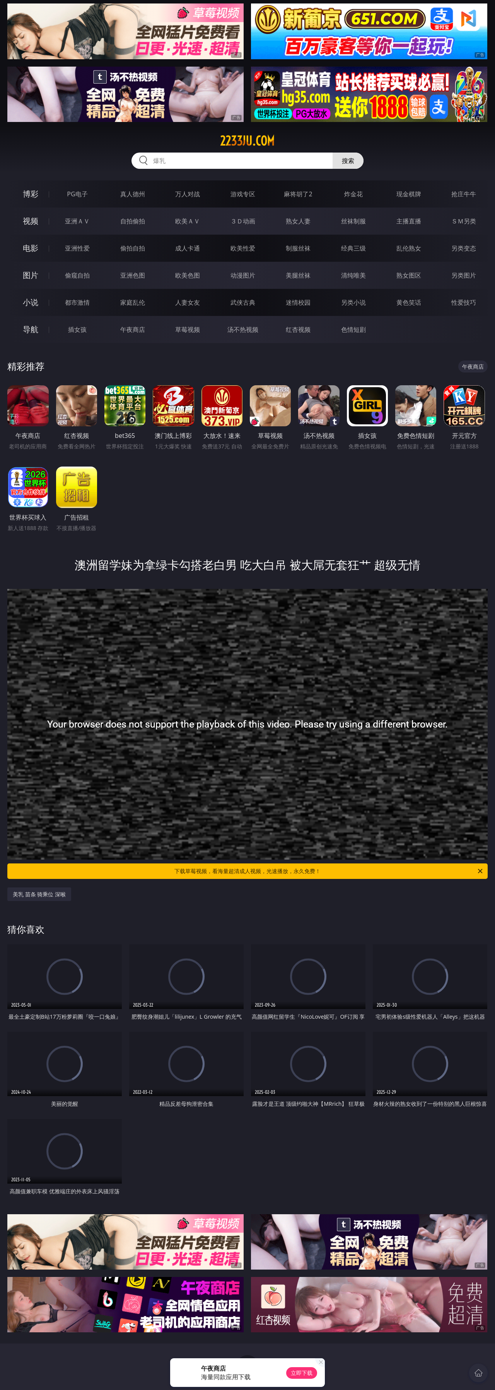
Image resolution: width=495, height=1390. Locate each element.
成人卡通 (187, 248)
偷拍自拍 (132, 248)
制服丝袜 (298, 248)
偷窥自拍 (77, 275)
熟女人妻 (298, 221)
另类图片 (463, 275)
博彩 (30, 194)
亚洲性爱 (77, 248)
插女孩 (77, 329)
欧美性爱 (242, 248)
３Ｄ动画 (242, 221)
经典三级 (353, 248)
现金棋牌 (408, 194)
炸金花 (353, 194)
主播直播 (408, 221)
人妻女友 (187, 302)
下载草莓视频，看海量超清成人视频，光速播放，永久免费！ (329, 871)
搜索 (348, 160)
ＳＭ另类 (463, 221)
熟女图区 (408, 275)
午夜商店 (132, 329)
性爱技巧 (463, 302)
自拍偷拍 (132, 221)
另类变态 (463, 248)
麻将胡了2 (298, 194)
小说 (30, 302)
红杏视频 (298, 329)
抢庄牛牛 (463, 194)
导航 (30, 329)
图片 (30, 275)
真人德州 (132, 194)
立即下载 (301, 1372)
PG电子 (77, 194)
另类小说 (353, 302)
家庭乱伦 (132, 302)
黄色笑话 (408, 302)
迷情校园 (298, 302)
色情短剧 (353, 329)
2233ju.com (247, 141)
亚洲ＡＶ (77, 221)
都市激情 (77, 302)
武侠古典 (242, 302)
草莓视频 (187, 329)
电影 (30, 248)
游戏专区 (242, 194)
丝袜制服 (353, 221)
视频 (30, 221)
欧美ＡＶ (187, 221)
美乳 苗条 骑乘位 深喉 (39, 894)
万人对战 (187, 194)
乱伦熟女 (408, 248)
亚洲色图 (132, 275)
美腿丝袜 (298, 275)
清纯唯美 (353, 275)
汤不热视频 (242, 329)
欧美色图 (187, 275)
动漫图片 (242, 275)
